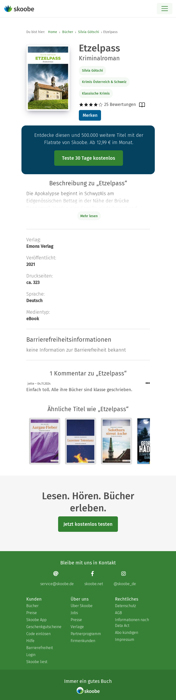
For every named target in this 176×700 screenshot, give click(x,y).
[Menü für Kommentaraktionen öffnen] (148, 383)
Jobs (74, 612)
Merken (90, 115)
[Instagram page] (125, 578)
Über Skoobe (82, 605)
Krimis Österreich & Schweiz (104, 82)
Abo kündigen (126, 632)
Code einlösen (38, 633)
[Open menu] (164, 8)
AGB (118, 612)
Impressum (124, 639)
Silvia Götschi (88, 32)
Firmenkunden (83, 640)
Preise (31, 612)
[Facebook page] (94, 578)
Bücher (67, 32)
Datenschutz (125, 605)
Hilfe (30, 640)
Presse (76, 619)
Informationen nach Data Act (132, 622)
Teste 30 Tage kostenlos (88, 158)
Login (30, 654)
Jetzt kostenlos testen (88, 524)
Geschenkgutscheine (43, 626)
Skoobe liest (36, 661)
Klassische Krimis (96, 93)
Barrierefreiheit (39, 647)
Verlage (77, 626)
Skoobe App (36, 619)
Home (52, 32)
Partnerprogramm (86, 633)
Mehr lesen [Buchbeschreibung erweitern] (89, 216)
